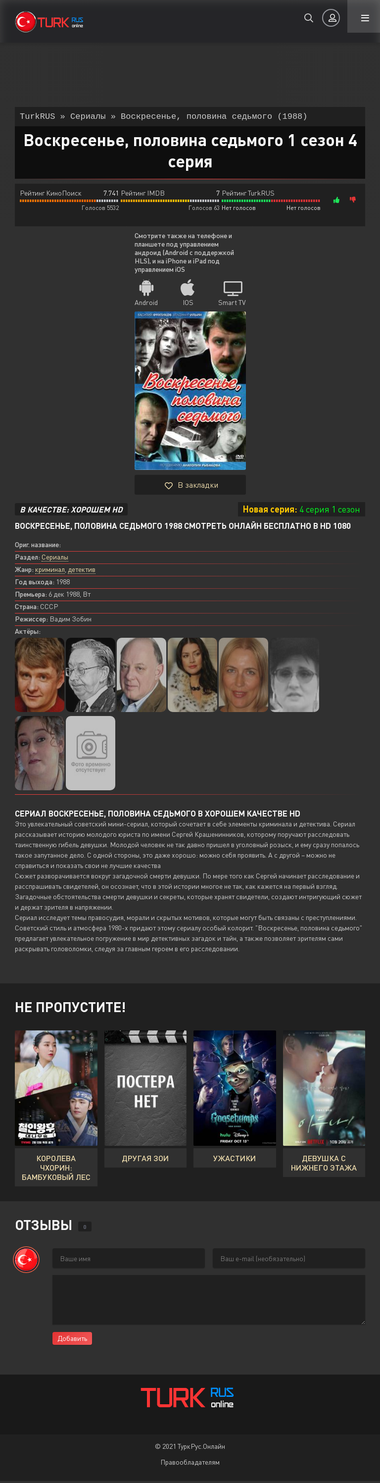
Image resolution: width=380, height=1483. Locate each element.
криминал (50, 571)
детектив (81, 571)
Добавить (72, 1340)
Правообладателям (190, 1464)
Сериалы (55, 559)
